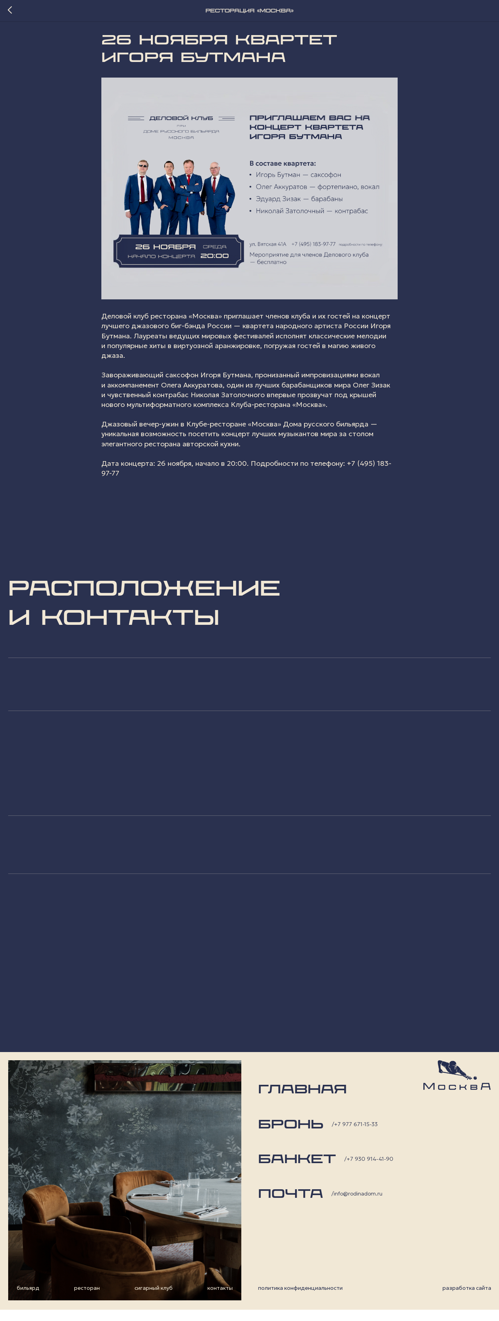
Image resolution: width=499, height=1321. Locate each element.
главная (302, 1101)
